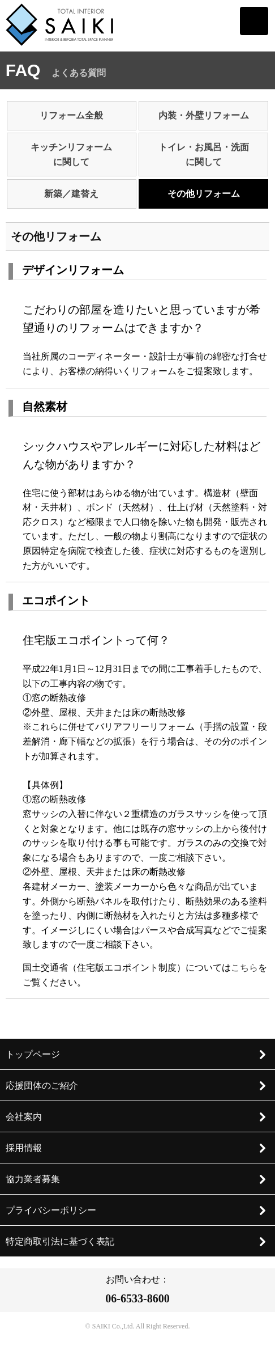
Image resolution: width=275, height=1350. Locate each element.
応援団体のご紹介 (136, 1085)
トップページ (136, 1054)
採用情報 (136, 1148)
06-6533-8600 (137, 1298)
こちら (244, 967)
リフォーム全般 (71, 115)
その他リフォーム (203, 193)
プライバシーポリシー (136, 1210)
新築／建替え (71, 193)
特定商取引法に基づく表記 (136, 1241)
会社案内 (136, 1117)
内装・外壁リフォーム (203, 115)
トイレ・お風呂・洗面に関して (203, 154)
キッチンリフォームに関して (71, 154)
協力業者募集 (136, 1179)
